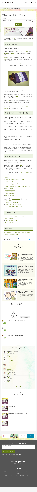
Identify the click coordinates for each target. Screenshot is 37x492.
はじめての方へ (11, 475)
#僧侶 (17, 234)
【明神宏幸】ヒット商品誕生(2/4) (11, 202)
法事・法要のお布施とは (9, 188)
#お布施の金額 (23, 232)
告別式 (12, 53)
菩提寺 (5, 57)
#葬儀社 (7, 234)
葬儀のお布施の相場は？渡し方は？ (12, 183)
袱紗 (21, 165)
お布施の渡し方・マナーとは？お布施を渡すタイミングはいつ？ (17, 186)
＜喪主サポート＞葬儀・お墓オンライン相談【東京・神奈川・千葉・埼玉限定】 (25, 266)
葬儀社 (20, 63)
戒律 (17, 96)
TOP (1, 8)
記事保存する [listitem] (18, 24)
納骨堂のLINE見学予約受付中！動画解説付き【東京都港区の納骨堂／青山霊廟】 (25, 254)
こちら (20, 454)
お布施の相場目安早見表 (11, 406)
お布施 (13, 38)
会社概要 (6, 475)
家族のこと (27, 471)
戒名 (7, 90)
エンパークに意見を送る (8, 451)
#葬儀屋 (28, 232)
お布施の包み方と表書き (24, 172)
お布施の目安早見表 (9, 181)
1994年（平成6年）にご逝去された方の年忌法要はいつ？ (16, 320)
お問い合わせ (28, 475)
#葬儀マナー (11, 232)
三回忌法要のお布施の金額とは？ (11, 193)
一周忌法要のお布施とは (9, 191)
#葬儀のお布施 (17, 232)
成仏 (9, 100)
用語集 (18, 473)
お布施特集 (8, 8)
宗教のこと (22, 471)
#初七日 (11, 234)
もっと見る (18, 386)
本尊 (13, 102)
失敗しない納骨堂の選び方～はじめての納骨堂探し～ (25, 280)
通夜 (7, 53)
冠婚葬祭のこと (5, 8)
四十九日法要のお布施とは (10, 190)
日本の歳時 (12, 471)
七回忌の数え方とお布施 (9, 195)
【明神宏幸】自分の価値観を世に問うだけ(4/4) (14, 206)
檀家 (5, 59)
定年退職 (4, 471)
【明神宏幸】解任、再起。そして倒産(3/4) (13, 204)
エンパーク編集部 (28, 20)
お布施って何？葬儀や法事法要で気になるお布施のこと (15, 179)
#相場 (14, 234)
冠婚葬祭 (17, 471)
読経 (22, 51)
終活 (8, 471)
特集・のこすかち (16, 199)
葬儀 (5, 38)
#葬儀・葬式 (6, 232)
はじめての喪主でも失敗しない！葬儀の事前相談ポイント (25, 292)
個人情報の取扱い (22, 475)
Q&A (32, 471)
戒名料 (20, 90)
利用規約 (16, 475)
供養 (27, 51)
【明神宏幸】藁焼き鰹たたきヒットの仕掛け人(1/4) (15, 200)
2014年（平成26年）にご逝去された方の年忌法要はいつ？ (16, 335)
